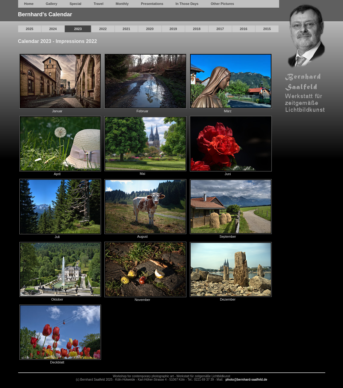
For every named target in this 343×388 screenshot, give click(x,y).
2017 (220, 29)
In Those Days (187, 4)
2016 (243, 29)
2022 (103, 29)
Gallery (51, 4)
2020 (150, 29)
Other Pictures (222, 4)
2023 (78, 29)
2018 (196, 29)
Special (75, 4)
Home (29, 4)
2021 (126, 29)
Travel (98, 4)
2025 (29, 29)
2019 (173, 29)
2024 (53, 29)
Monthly (122, 4)
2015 (267, 29)
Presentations (152, 4)
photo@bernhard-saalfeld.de (246, 379)
